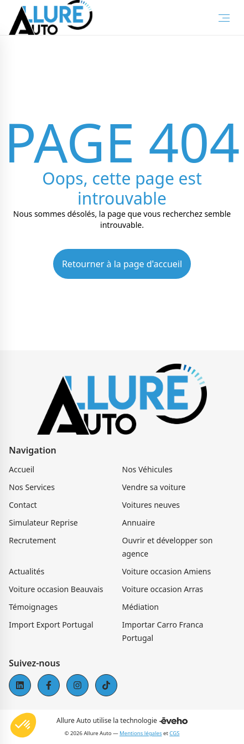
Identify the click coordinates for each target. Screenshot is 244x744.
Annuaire (138, 522)
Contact (23, 505)
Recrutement (32, 540)
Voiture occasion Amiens (166, 571)
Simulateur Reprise (43, 522)
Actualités (26, 571)
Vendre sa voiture (154, 487)
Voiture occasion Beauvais (56, 589)
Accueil (21, 469)
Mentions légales (141, 733)
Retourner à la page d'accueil (122, 264)
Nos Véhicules (147, 469)
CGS (174, 733)
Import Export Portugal (51, 624)
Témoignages (33, 607)
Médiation (140, 607)
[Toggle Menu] (224, 18)
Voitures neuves (151, 505)
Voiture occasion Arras (163, 589)
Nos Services (32, 487)
